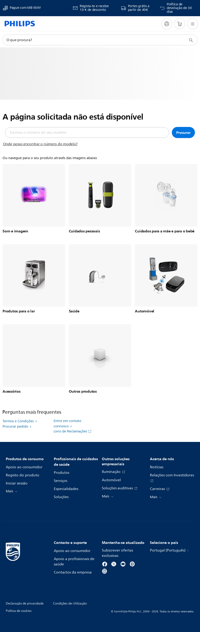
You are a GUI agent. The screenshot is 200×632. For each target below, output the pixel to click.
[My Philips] (166, 23)
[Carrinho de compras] (179, 23)
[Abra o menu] (192, 23)
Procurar (183, 132)
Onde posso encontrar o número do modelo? (40, 144)
